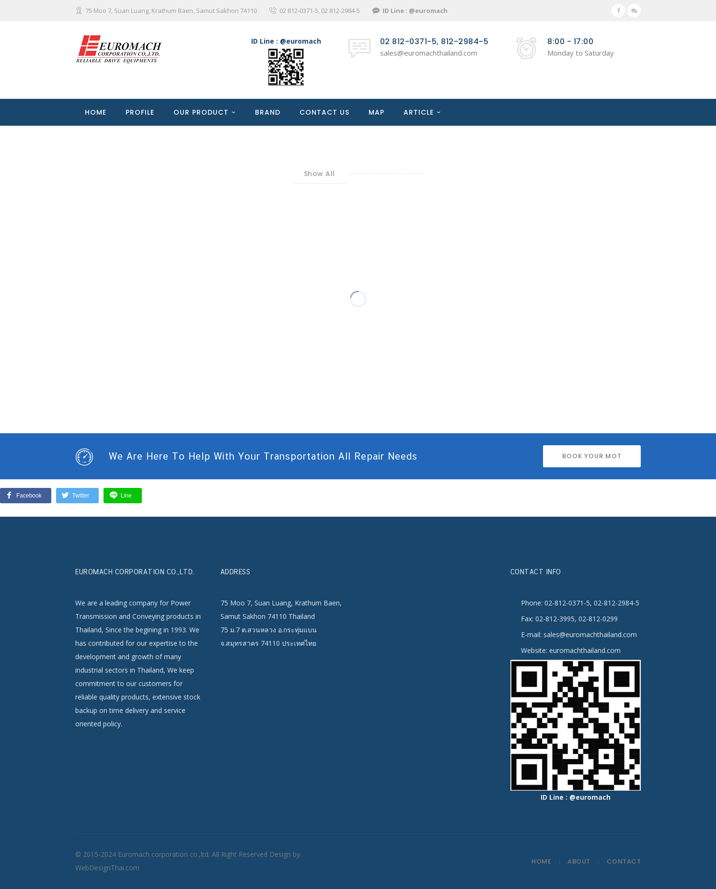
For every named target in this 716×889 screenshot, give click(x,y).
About (578, 861)
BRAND (267, 112)
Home (541, 861)
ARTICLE (419, 112)
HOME (95, 112)
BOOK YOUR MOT (592, 456)
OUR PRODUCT (201, 112)
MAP (376, 112)
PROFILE (140, 112)
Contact (624, 861)
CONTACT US (324, 112)
